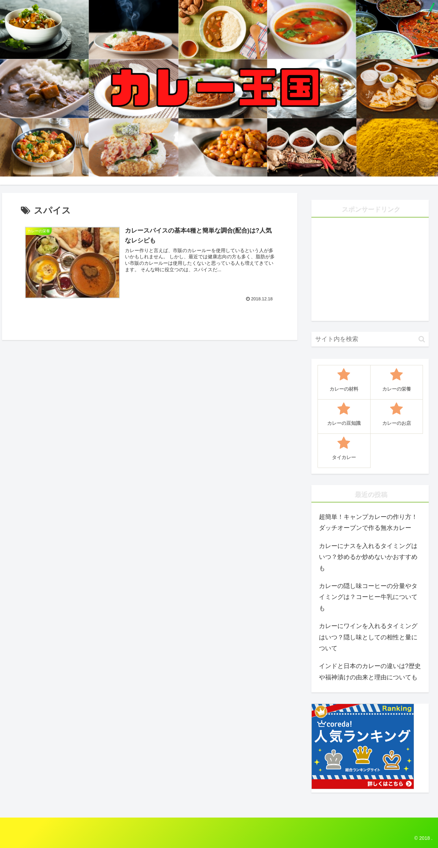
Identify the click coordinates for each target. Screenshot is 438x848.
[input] (370, 339)
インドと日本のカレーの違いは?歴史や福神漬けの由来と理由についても (370, 671)
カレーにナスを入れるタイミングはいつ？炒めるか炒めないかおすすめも (368, 557)
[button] (422, 339)
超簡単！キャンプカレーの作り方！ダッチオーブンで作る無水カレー (368, 522)
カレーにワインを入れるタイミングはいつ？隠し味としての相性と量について (368, 637)
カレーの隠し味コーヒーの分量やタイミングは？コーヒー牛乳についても (368, 597)
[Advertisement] (370, 272)
